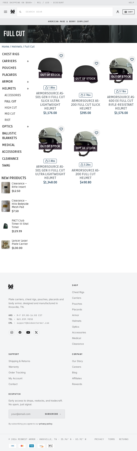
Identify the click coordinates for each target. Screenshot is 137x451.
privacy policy (45, 423)
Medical (8, 145)
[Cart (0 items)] (129, 11)
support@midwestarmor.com (33, 323)
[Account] (118, 12)
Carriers (9, 61)
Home (5, 46)
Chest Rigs (10, 54)
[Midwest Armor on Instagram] (12, 332)
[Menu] (5, 12)
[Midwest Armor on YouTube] (28, 332)
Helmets (17, 46)
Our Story (77, 360)
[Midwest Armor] (12, 11)
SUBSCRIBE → (53, 413)
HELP (131, 2)
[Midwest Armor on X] (36, 332)
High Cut (11, 108)
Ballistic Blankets (9, 136)
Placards (9, 75)
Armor (7, 82)
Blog (74, 371)
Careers (76, 366)
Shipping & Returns (19, 360)
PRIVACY (99, 438)
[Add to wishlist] (61, 55)
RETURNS (124, 438)
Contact (13, 383)
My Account (15, 377)
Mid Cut (10, 114)
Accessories (13, 95)
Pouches (9, 68)
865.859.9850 (25, 319)
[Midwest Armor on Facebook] (20, 332)
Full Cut (10, 101)
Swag (6, 165)
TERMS (111, 438)
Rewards (77, 383)
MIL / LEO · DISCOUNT (50, 2)
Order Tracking (17, 371)
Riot (7, 120)
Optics (7, 126)
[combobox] (67, 12)
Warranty (14, 366)
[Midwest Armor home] (36, 289)
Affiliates (77, 377)
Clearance (10, 159)
